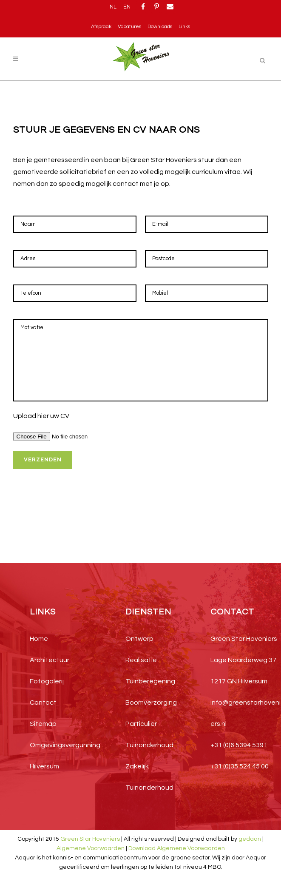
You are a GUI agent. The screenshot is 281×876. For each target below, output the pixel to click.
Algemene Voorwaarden (91, 848)
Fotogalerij (47, 681)
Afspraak (101, 26)
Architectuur (49, 660)
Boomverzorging (151, 702)
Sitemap (43, 723)
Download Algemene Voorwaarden (176, 848)
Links (184, 26)
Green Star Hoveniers (90, 839)
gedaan (249, 839)
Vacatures (129, 26)
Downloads (160, 26)
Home (39, 638)
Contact (43, 702)
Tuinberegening (150, 681)
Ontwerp (139, 638)
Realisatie (141, 660)
